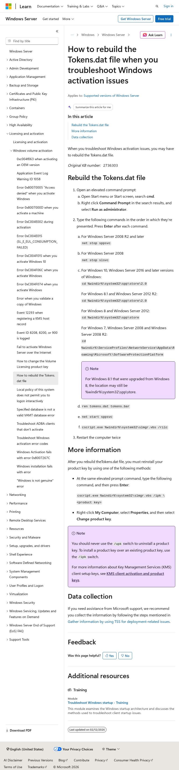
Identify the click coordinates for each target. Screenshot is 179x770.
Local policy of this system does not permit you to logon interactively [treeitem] (35, 395)
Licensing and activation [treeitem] (30, 142)
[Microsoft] (9, 6)
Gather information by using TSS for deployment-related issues (119, 621)
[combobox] (32, 41)
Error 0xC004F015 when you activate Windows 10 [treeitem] (37, 258)
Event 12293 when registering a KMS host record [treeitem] (33, 318)
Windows (87, 34)
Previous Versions (40, 760)
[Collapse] (57, 31)
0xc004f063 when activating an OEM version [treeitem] (37, 162)
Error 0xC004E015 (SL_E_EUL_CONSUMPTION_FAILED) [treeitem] (37, 241)
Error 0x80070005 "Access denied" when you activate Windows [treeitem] (36, 193)
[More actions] (171, 35)
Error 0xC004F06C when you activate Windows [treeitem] (37, 273)
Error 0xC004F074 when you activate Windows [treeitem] (37, 287)
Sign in (168, 6)
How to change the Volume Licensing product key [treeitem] (36, 364)
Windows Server (113, 34)
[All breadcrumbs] (72, 35)
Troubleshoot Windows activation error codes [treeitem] (33, 440)
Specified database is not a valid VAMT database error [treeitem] (36, 412)
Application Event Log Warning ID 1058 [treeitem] (32, 176)
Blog (62, 760)
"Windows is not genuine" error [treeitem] (35, 483)
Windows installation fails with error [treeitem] (34, 469)
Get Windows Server (136, 19)
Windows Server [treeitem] (20, 51)
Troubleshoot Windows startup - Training (98, 703)
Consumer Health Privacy (132, 760)
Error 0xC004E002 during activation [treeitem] (35, 224)
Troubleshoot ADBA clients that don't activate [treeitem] (36, 426)
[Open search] (157, 6)
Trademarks (36, 767)
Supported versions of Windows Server (111, 95)
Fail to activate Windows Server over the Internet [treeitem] (34, 350)
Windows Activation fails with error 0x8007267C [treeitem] (34, 455)
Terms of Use (13, 767)
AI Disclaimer (13, 760)
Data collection (82, 137)
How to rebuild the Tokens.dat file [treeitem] (36, 378)
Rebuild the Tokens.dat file (90, 125)
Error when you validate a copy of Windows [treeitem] (35, 301)
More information (84, 131)
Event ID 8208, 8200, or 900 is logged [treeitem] (37, 335)
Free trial (164, 19)
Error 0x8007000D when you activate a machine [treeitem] (37, 210)
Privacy (100, 760)
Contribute (81, 760)
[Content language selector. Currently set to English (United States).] (25, 749)
